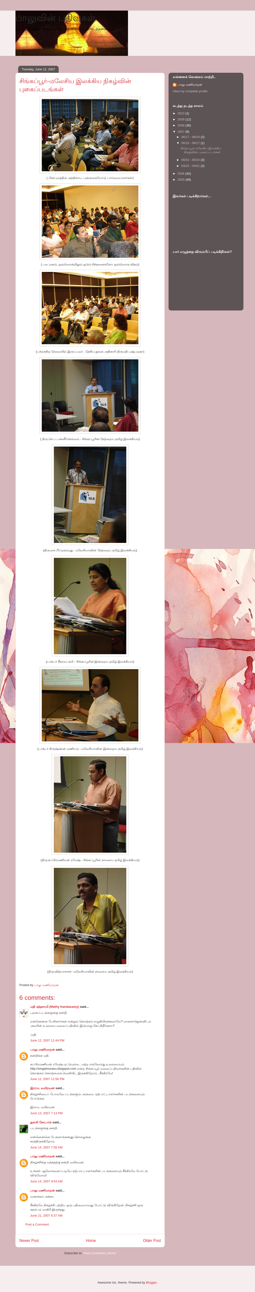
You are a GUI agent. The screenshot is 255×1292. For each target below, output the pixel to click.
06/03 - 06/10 (191, 160)
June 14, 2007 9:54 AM (46, 1181)
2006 (181, 173)
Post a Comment (37, 1224)
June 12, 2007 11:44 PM (47, 1040)
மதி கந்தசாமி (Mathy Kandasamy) (54, 1007)
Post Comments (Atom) (99, 1253)
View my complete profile (190, 91)
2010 (181, 113)
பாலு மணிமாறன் (42, 1049)
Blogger (151, 1282)
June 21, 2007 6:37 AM (46, 1215)
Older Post (152, 1241)
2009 (181, 119)
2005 (181, 179)
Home (91, 1241)
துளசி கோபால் (41, 1122)
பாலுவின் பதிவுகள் (55, 18)
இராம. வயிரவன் (42, 1088)
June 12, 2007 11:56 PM (47, 1079)
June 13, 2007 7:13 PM (46, 1113)
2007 (181, 131)
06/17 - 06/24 (191, 137)
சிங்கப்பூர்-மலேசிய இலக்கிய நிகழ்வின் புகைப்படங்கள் (200, 150)
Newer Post (29, 1241)
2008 (181, 125)
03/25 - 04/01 (191, 166)
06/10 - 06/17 (191, 143)
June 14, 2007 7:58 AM (46, 1147)
